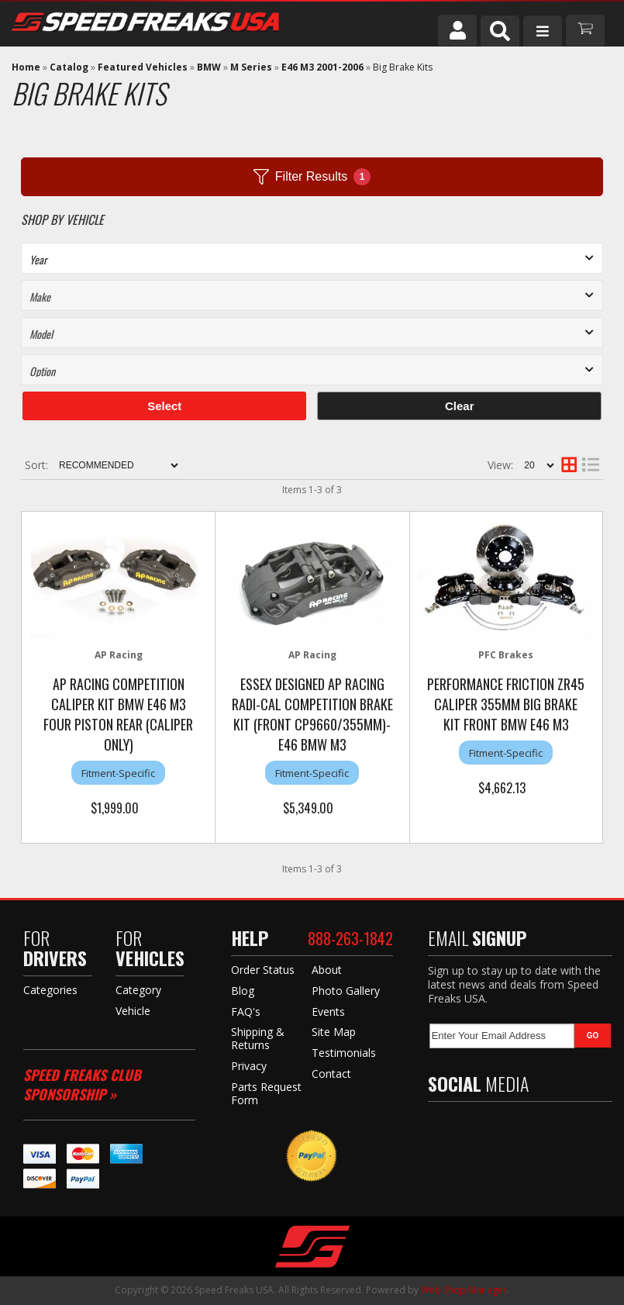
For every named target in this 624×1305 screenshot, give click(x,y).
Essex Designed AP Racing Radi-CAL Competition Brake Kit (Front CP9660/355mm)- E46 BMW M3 (312, 714)
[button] (500, 31)
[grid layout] (568, 465)
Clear (459, 406)
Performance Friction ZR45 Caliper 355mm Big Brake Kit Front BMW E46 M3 (505, 704)
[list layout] (590, 465)
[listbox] (312, 258)
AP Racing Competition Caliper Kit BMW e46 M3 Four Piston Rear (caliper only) (118, 714)
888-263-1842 (350, 938)
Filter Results (312, 176)
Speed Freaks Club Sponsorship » (82, 1084)
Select (164, 406)
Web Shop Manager (464, 1289)
